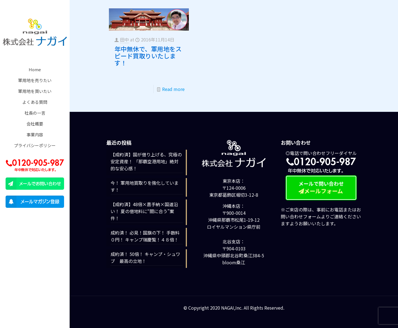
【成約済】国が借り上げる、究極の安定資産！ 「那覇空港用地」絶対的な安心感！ (146, 161)
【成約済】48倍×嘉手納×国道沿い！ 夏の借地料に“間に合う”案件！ (144, 211)
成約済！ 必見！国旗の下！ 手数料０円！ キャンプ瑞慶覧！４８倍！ (145, 236)
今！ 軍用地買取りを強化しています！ (145, 186)
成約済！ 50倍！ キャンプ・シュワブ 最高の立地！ (145, 257)
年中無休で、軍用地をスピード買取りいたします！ (148, 55)
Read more (173, 89)
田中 (124, 39)
